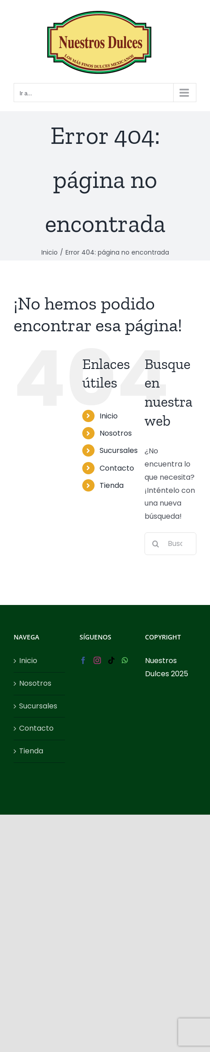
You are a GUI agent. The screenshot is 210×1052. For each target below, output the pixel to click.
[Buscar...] (170, 543)
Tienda (112, 485)
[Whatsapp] (125, 660)
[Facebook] (83, 660)
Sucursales (119, 450)
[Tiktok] (111, 660)
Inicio (109, 416)
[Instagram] (97, 660)
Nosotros (116, 433)
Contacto (117, 468)
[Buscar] (156, 543)
